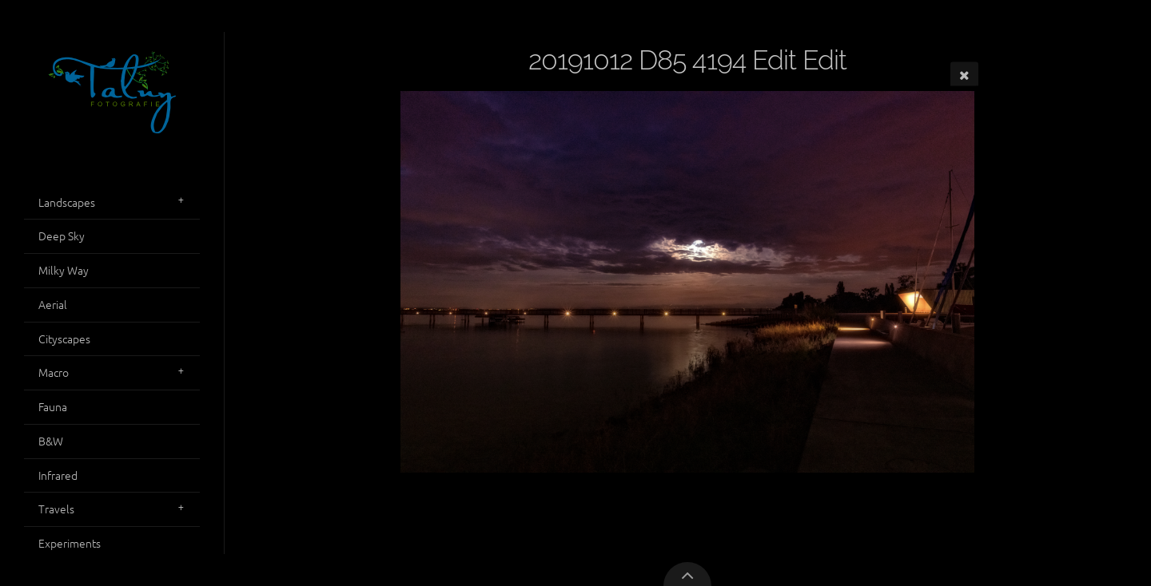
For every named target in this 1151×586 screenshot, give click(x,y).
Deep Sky (61, 236)
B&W (50, 441)
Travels (56, 509)
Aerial (52, 304)
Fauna (52, 406)
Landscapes (66, 202)
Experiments (69, 543)
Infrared (58, 475)
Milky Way (63, 270)
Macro (53, 372)
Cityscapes (64, 338)
